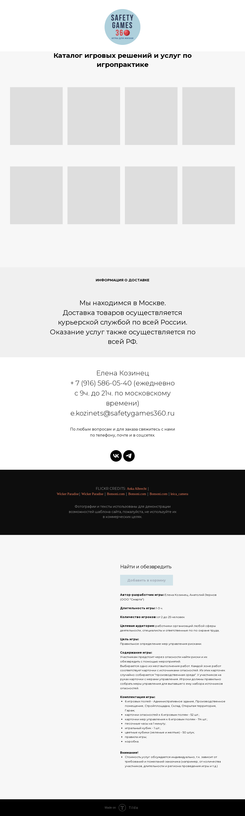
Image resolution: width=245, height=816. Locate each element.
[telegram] (129, 456)
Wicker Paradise (68, 494)
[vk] (116, 456)
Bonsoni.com (116, 494)
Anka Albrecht (136, 489)
